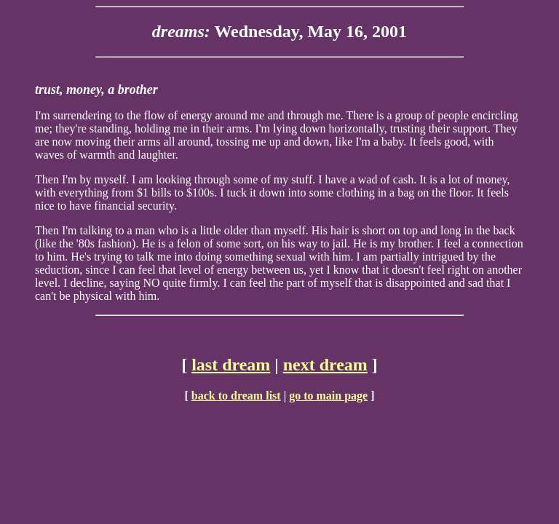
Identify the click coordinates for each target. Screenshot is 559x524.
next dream (325, 364)
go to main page (328, 395)
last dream (230, 364)
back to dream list (236, 395)
